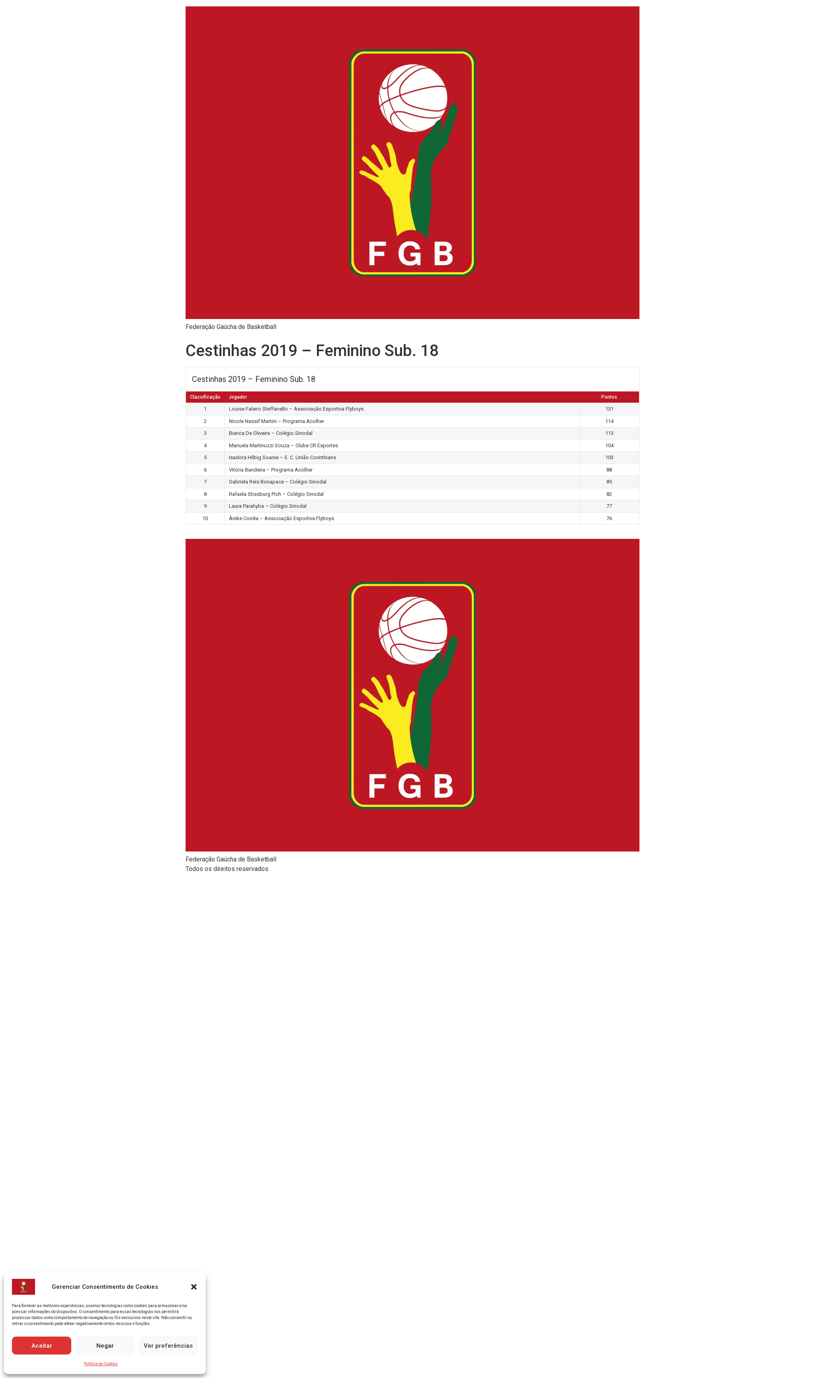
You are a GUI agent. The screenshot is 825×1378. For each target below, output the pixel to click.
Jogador (238, 397)
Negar (105, 1345)
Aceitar (41, 1345)
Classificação (205, 397)
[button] (194, 1287)
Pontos (609, 397)
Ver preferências (168, 1345)
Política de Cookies (101, 1364)
